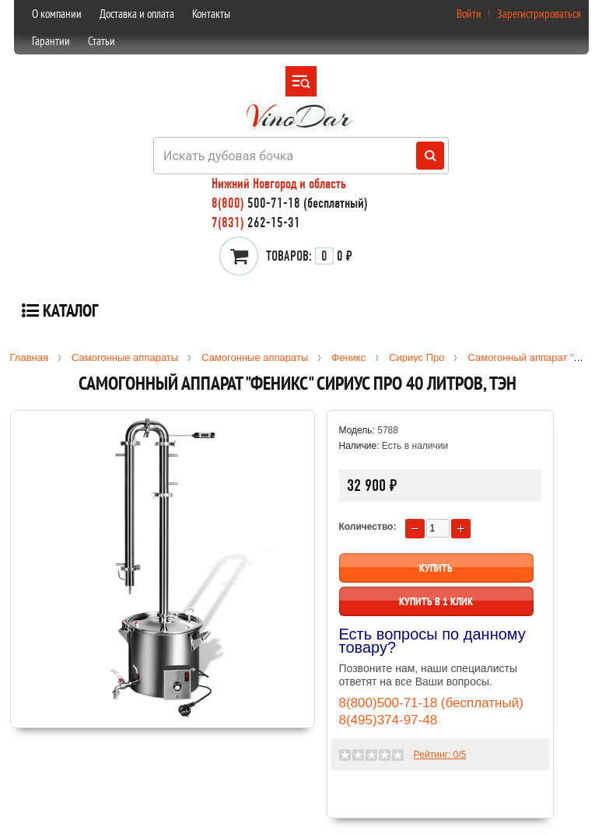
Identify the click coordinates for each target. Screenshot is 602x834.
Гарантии (51, 40)
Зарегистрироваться (539, 13)
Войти (469, 13)
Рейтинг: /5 (440, 754)
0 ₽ (309, 256)
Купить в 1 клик (436, 601)
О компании (57, 13)
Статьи (101, 40)
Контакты (211, 13)
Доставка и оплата (137, 13)
